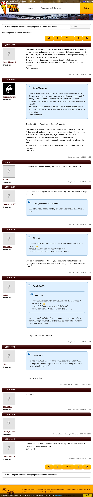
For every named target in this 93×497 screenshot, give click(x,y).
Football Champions (58, 490)
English (15, 26)
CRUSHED (7, 247)
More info (58, 496)
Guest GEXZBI (9, 456)
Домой (7, 26)
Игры (30, 8)
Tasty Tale (32, 492)
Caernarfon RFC (9, 204)
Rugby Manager (28, 490)
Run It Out (49, 492)
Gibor (5, 364)
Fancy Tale (41, 492)
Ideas (22, 26)
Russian (87, 1)
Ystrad (5, 179)
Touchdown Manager (42, 490)
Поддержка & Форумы (51, 8)
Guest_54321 (9, 431)
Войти (86, 8)
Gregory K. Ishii (9, 97)
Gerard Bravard (9, 62)
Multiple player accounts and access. (42, 26)
